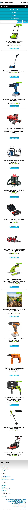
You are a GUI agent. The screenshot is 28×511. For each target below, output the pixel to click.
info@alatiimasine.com (20, 503)
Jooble (24, 507)
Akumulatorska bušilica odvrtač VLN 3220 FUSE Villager (14, 339)
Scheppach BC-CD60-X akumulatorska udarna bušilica (14, 100)
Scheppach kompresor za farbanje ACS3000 (14, 161)
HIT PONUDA (14, 9)
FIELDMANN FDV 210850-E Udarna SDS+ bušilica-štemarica (14, 398)
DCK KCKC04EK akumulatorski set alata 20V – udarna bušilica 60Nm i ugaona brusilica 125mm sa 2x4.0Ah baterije (14, 130)
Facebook (4, 496)
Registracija (4, 467)
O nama (4, 485)
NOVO (14, 15)
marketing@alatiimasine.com (19, 506)
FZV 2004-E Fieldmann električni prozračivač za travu (14, 42)
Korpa (3, 470)
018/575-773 (24, 2)
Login (3, 465)
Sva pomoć (4, 478)
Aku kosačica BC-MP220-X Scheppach (14, 70)
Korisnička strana (6, 469)
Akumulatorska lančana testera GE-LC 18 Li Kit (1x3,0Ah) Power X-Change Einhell (14, 250)
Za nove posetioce (6, 476)
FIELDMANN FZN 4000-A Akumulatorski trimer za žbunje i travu (14, 280)
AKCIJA (14, 12)
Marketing (4, 490)
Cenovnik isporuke (6, 488)
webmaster (24, 509)
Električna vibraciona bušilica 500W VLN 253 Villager (14, 369)
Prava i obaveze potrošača (8, 479)
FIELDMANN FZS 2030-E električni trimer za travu (14, 428)
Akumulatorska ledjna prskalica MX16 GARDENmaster (14, 310)
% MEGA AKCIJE (14, 18)
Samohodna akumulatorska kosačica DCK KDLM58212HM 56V (14, 453)
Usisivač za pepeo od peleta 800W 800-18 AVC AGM (14, 191)
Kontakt (3, 487)
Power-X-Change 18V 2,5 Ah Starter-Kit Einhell (14, 220)
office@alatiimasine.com (20, 504)
